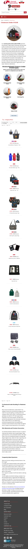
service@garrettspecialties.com (11, 534)
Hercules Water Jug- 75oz (14, 167)
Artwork (6, 517)
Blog (5, 509)
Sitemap (13, 547)
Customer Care (7, 516)
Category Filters (7, 120)
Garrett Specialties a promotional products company (14, 545)
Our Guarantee (7, 507)
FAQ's (5, 519)
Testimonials (7, 503)
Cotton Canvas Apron (14, 303)
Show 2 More (13, 115)
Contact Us (16, 6)
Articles (5, 521)
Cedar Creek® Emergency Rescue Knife (14, 395)
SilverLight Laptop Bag (14, 235)
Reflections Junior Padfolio (14, 258)
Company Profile (7, 505)
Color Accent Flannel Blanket (14, 349)
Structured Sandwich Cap (14, 371)
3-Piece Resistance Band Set (14, 326)
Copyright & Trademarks (15, 546)
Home (2, 20)
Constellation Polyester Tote (14, 145)
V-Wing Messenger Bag (14, 213)
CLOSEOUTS (6, 20)
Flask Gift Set (14, 281)
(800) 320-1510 (8, 528)
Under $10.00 (12, 20)
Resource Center (7, 514)
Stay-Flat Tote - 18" (14, 190)
